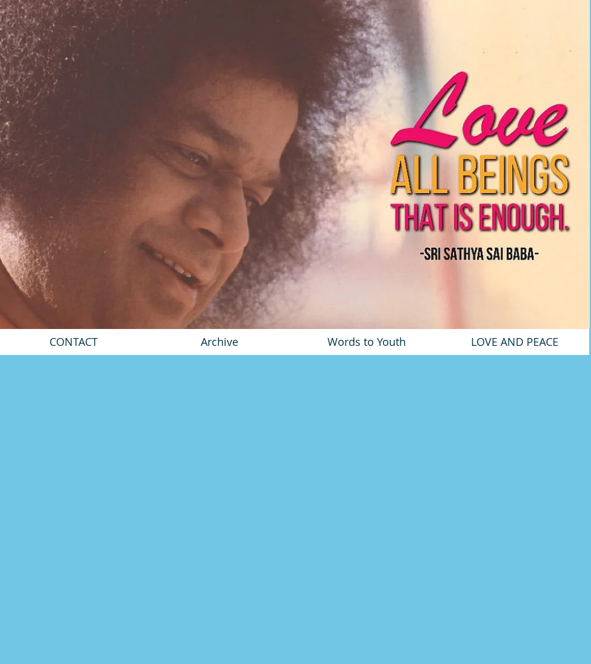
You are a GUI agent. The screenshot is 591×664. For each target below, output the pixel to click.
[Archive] (219, 342)
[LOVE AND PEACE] (514, 342)
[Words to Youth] (366, 342)
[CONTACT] (73, 342)
